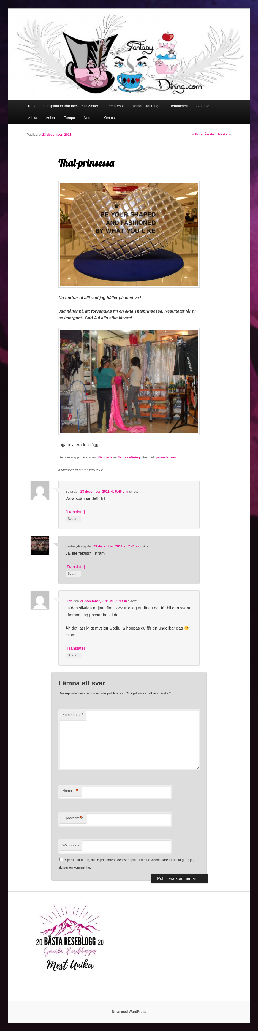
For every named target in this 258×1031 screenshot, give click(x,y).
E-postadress (72, 818)
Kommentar (72, 715)
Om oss (110, 118)
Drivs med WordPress (129, 1012)
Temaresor (115, 106)
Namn (70, 791)
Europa (69, 118)
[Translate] (75, 511)
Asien (50, 118)
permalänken (166, 457)
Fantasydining (129, 457)
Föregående (202, 134)
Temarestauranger (147, 106)
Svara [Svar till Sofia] (73, 519)
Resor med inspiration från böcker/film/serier (63, 106)
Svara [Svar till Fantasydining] (73, 573)
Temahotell (179, 106)
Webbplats (70, 845)
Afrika (32, 118)
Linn (69, 601)
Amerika (203, 106)
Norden (90, 118)
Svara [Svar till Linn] (73, 655)
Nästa (224, 134)
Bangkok (105, 457)
